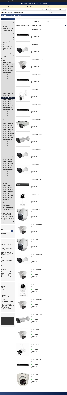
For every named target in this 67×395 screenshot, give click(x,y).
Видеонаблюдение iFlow (7, 113)
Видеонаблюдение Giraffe (7, 101)
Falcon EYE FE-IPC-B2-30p (36, 149)
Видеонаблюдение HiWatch (8, 107)
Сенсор (4, 60)
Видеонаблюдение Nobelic (8, 137)
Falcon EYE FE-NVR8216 (36, 104)
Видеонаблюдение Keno (7, 125)
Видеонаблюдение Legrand (8, 127)
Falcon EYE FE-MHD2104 (36, 359)
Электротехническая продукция (6, 222)
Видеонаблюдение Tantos (7, 165)
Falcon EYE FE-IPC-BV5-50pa (36, 164)
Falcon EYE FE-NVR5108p (36, 74)
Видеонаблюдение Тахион (8, 191)
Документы (6, 15)
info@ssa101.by (7, 302)
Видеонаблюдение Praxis (7, 145)
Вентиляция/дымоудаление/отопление (8, 31)
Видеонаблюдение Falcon (7, 97)
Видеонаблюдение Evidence (8, 91)
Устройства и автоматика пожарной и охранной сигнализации (7, 219)
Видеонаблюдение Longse (8, 129)
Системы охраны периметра (8, 216)
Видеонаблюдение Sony (7, 161)
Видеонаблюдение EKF (7, 87)
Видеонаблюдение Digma (7, 83)
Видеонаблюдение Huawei (8, 109)
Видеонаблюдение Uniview (8, 171)
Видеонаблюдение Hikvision (8, 105)
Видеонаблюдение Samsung (8, 152)
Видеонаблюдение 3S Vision (8, 66)
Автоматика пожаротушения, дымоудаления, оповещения (6, 25)
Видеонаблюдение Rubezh (8, 150)
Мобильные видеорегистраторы (6, 205)
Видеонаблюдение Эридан (8, 197)
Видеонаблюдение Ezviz (7, 95)
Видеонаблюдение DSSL (7, 85)
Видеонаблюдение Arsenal (8, 70)
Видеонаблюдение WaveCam (8, 175)
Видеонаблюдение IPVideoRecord (6, 119)
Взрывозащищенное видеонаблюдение (6, 200)
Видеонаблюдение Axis (7, 72)
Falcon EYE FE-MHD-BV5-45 (36, 314)
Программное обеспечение (8, 207)
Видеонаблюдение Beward (8, 76)
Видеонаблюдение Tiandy (7, 167)
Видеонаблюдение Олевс (7, 185)
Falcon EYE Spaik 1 (35, 284)
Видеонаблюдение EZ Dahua (8, 93)
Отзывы (11, 15)
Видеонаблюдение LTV (7, 131)
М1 (3, 44)
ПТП (3, 58)
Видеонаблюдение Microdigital (8, 135)
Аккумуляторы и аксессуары (8, 28)
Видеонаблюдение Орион (7, 187)
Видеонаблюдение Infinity (7, 115)
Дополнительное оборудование (6, 202)
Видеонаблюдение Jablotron (8, 123)
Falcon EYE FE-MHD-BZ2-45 (36, 134)
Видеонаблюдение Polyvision (8, 143)
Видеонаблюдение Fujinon (8, 99)
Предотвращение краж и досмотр (7, 56)
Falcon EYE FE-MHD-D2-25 (36, 239)
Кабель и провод (6, 39)
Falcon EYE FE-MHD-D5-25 (36, 209)
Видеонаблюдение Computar (8, 81)
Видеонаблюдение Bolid (7, 78)
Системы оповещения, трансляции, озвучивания (7, 214)
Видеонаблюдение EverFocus (8, 89)
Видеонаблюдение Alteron (7, 68)
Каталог (19, 15)
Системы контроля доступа (8, 211)
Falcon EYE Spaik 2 (35, 194)
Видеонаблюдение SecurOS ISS (8, 157)
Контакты (15, 15)
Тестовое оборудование (7, 209)
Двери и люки (5, 33)
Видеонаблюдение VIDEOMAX (8, 173)
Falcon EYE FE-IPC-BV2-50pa (36, 44)
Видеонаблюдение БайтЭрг (8, 180)
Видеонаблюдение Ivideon (8, 121)
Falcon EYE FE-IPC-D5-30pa (36, 299)
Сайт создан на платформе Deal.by (33, 392)
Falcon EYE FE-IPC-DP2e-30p (37, 224)
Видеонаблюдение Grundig (8, 103)
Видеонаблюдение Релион (8, 189)
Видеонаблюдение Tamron (8, 163)
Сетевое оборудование (7, 62)
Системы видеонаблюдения (8, 64)
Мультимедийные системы (7, 46)
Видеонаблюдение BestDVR (8, 74)
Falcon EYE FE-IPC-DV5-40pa (36, 59)
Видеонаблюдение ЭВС (7, 193)
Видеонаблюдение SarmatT (8, 154)
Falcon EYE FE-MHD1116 (36, 179)
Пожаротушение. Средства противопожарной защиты (8, 53)
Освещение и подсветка (7, 51)
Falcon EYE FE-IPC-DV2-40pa (36, 329)
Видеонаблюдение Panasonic (8, 141)
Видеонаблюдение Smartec (8, 159)
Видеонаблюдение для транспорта (7, 183)
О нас (2, 15)
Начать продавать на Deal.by (18, 0)
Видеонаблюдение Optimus (8, 139)
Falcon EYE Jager (35, 344)
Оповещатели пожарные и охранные (7, 49)
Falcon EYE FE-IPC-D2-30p (36, 269)
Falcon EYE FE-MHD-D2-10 (36, 374)
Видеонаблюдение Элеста (8, 195)
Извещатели (5, 37)
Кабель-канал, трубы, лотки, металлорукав (8, 42)
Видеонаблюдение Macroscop (8, 133)
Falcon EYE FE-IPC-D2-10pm (36, 119)
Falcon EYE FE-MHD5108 (36, 29)
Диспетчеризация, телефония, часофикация (7, 35)
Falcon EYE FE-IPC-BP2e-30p (37, 254)
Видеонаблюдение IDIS (7, 111)
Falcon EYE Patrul (35, 89)
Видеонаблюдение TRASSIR (8, 169)
